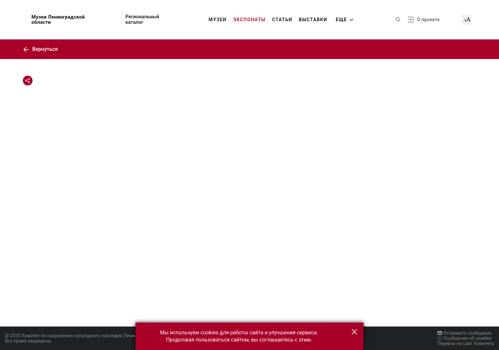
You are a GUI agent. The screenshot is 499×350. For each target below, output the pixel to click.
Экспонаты (249, 19)
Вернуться (40, 49)
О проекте (428, 19)
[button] (354, 332)
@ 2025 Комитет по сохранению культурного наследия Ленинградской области (90, 335)
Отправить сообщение (464, 333)
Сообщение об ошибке (464, 338)
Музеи (218, 19)
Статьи (282, 19)
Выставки (313, 19)
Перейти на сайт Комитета (465, 343)
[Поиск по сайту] (398, 19)
